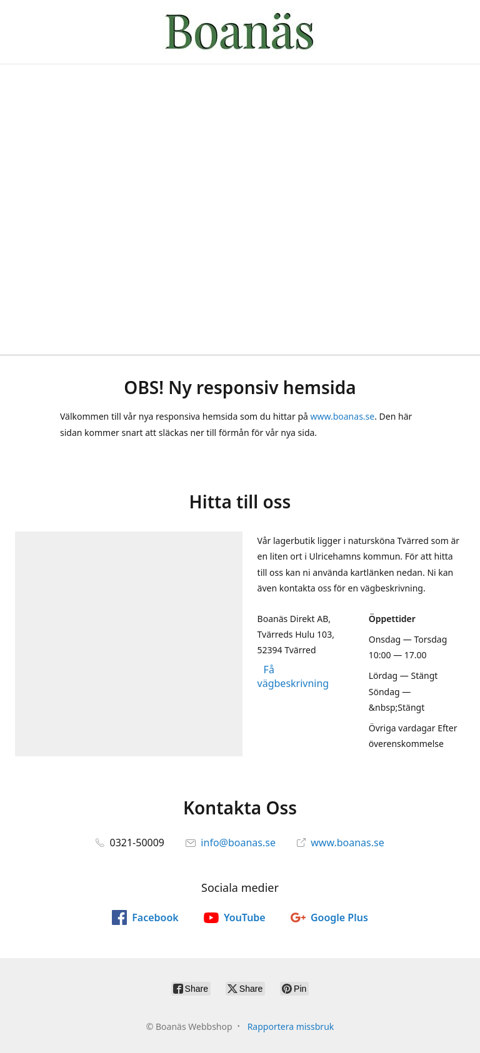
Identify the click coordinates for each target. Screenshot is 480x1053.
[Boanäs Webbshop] (240, 32)
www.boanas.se (342, 416)
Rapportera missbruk (291, 1026)
